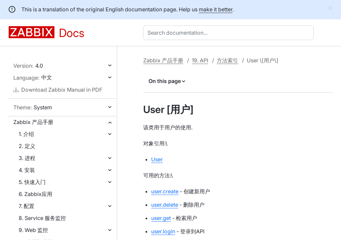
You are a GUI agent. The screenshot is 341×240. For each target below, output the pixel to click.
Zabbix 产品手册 (33, 122)
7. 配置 (26, 206)
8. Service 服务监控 (42, 218)
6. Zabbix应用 (35, 194)
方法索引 (227, 60)
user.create (164, 191)
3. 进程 (27, 158)
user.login (163, 231)
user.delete (164, 204)
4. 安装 (27, 170)
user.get (161, 218)
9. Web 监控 (33, 230)
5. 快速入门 (32, 182)
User (157, 159)
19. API (200, 60)
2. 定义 (27, 146)
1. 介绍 (26, 134)
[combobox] (229, 32)
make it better (215, 9)
